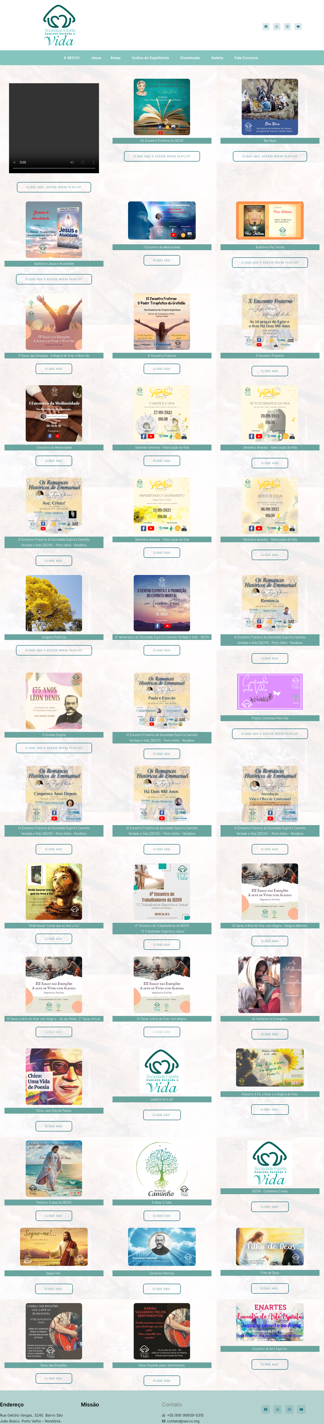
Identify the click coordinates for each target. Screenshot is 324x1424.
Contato (172, 1404)
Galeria (218, 57)
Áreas (116, 57)
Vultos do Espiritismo (151, 57)
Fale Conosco (247, 57)
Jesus (96, 57)
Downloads (191, 57)
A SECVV (73, 57)
